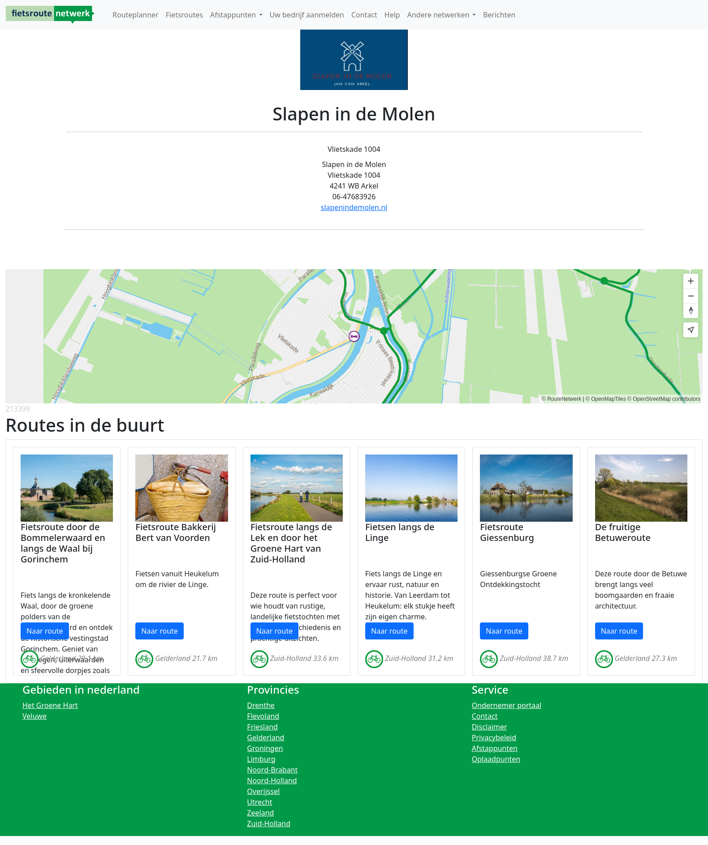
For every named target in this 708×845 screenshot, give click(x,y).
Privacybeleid (494, 737)
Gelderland (265, 737)
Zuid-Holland (268, 823)
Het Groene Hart (50, 705)
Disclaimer (489, 727)
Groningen (265, 748)
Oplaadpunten (496, 759)
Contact (485, 716)
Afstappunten (495, 748)
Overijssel (263, 791)
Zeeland (260, 813)
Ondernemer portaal (507, 705)
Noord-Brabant (272, 770)
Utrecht (259, 802)
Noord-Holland (272, 780)
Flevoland (263, 716)
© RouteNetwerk (561, 399)
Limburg (261, 759)
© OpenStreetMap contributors (663, 399)
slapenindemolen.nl (354, 207)
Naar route (44, 631)
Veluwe (34, 716)
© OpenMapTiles (606, 399)
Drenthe (261, 705)
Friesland (262, 727)
